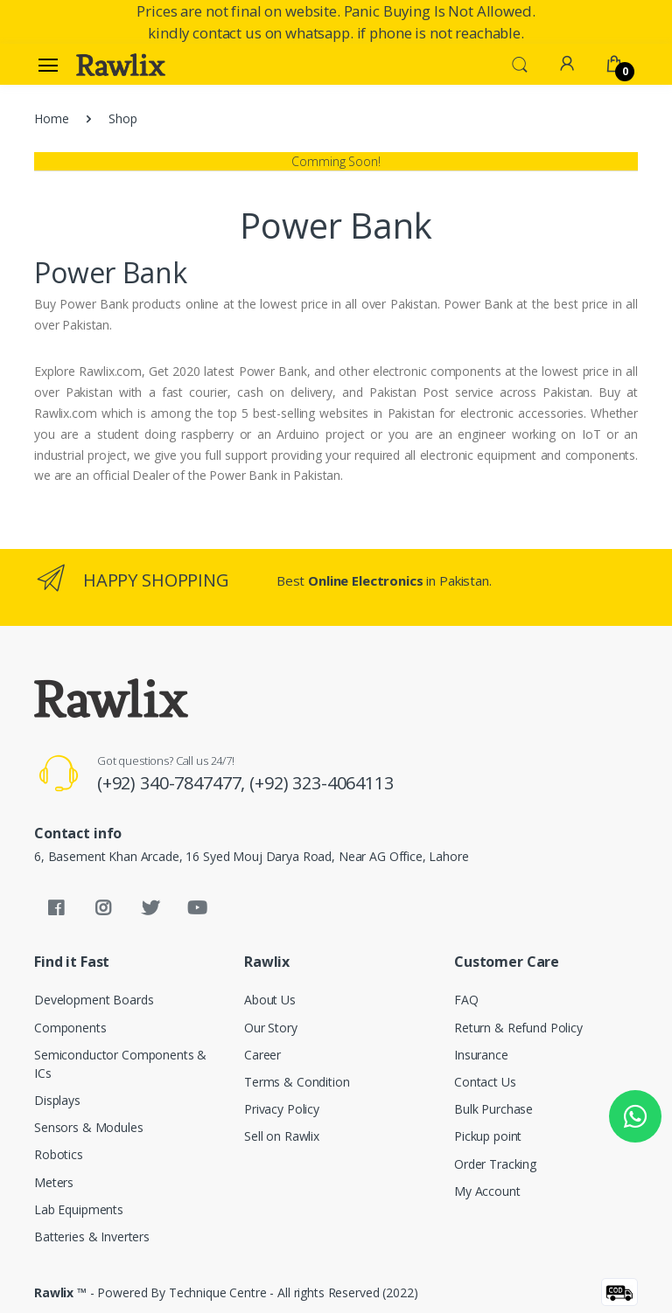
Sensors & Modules (89, 1127)
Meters (54, 1182)
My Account (487, 1191)
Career (262, 1054)
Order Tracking (495, 1164)
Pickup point (488, 1136)
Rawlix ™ (60, 1292)
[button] (519, 63)
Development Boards (93, 999)
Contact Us (485, 1081)
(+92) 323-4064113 (321, 783)
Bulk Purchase (493, 1109)
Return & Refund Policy (518, 1027)
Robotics (58, 1154)
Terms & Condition (297, 1081)
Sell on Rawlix (281, 1136)
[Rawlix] (120, 64)
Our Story (271, 1027)
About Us (270, 999)
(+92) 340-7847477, (173, 783)
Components (70, 1027)
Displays (57, 1100)
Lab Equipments (78, 1209)
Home (51, 118)
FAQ (466, 999)
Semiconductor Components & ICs (120, 1063)
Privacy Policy (281, 1109)
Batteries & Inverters (92, 1236)
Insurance (481, 1054)
